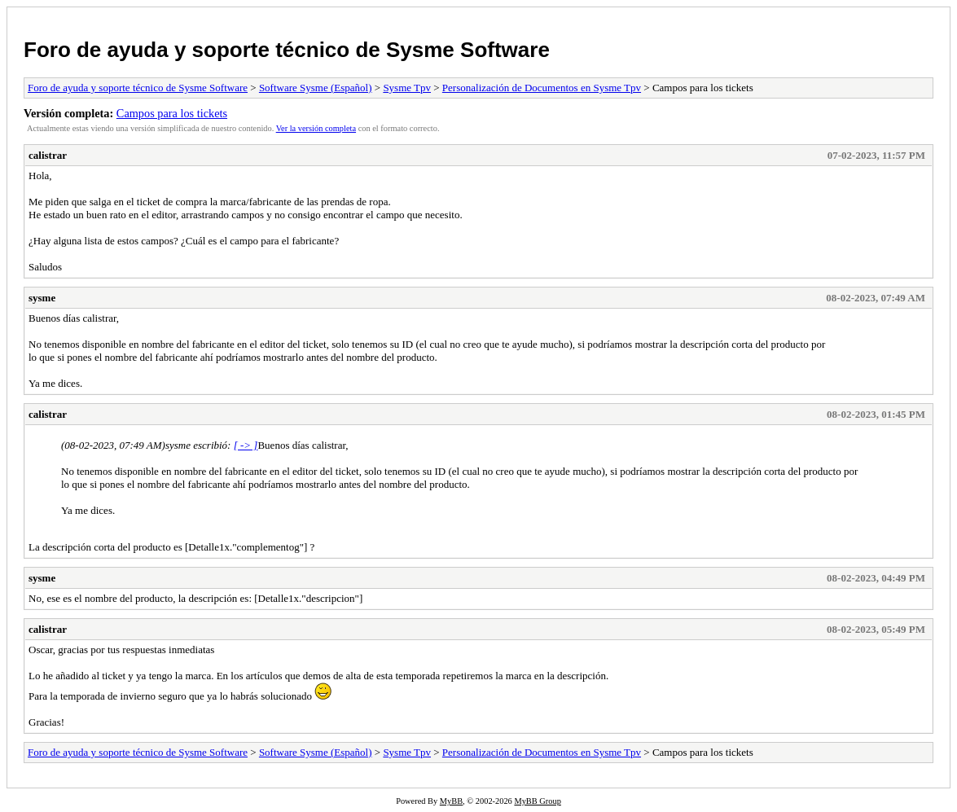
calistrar (48, 155)
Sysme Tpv (407, 87)
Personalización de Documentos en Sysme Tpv (541, 87)
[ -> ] (246, 445)
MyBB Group (537, 801)
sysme (42, 298)
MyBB (451, 801)
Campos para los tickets (171, 113)
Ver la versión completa (316, 128)
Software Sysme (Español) (315, 87)
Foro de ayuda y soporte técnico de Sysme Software (287, 49)
